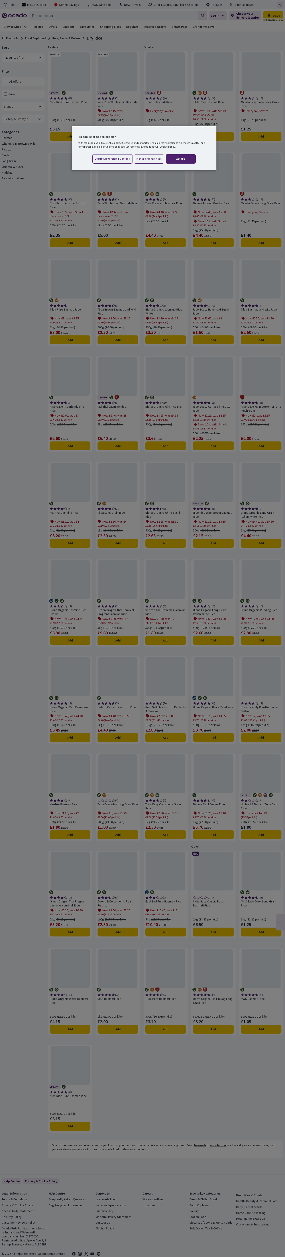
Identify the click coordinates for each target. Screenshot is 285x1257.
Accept (180, 158)
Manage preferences (149, 158)
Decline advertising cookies (112, 158)
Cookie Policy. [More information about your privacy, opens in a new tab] (168, 146)
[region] (144, 148)
